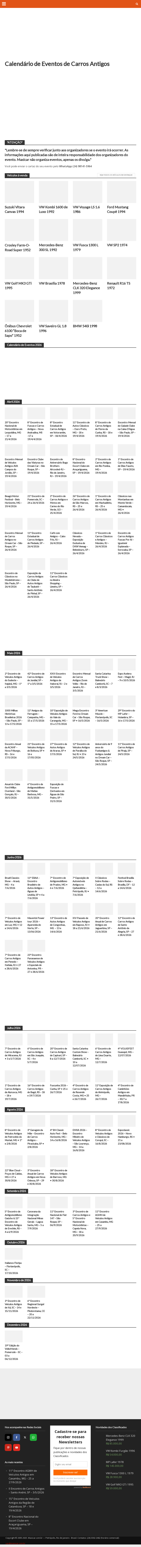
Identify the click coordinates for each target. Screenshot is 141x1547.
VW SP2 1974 (117, 245)
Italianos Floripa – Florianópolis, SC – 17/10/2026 (13, 1268)
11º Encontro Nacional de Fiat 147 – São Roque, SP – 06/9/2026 (58, 1219)
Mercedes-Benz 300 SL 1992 (51, 247)
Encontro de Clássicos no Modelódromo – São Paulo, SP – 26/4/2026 (13, 580)
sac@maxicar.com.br (15, 1544)
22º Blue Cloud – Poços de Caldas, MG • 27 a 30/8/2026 (13, 1175)
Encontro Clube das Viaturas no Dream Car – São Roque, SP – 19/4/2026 (36, 466)
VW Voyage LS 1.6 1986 (86, 209)
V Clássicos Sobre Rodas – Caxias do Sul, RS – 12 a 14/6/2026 (103, 885)
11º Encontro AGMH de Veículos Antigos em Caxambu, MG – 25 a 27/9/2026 (104, 1220)
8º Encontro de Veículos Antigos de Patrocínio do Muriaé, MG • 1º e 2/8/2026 (13, 1137)
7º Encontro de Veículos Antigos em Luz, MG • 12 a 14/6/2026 (13, 923)
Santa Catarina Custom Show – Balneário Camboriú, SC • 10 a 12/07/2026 (81, 1057)
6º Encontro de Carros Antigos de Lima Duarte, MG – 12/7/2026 (103, 1056)
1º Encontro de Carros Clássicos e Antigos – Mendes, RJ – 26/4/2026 (104, 540)
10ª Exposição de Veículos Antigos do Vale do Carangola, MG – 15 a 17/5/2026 (59, 717)
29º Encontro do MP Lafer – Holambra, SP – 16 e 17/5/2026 (126, 715)
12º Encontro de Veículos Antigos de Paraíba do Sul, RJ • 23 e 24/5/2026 (81, 751)
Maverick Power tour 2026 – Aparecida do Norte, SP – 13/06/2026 (35, 925)
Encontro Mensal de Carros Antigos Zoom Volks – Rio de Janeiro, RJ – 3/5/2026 (81, 682)
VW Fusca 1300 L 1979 (85, 247)
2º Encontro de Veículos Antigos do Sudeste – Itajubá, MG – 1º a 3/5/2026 (13, 680)
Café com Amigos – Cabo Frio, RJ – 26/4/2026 (57, 538)
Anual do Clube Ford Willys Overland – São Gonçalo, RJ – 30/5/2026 (13, 791)
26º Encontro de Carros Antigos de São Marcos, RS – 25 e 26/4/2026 (81, 503)
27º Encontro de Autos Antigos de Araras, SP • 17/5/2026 (58, 749)
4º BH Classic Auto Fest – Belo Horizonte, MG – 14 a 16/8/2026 (58, 1135)
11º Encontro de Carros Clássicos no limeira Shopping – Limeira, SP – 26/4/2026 (58, 582)
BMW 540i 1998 (85, 326)
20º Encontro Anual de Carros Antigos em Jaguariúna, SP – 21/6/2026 (103, 925)
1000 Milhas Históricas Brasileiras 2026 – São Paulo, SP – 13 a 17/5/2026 (13, 717)
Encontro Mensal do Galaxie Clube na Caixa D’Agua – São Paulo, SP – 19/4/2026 (127, 429)
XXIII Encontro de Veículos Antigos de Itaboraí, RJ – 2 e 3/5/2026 (58, 680)
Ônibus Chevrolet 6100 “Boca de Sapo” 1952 (18, 331)
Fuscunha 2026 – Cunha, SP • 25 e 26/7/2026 (59, 1089)
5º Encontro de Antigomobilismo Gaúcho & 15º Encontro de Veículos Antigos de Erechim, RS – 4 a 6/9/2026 (13, 1222)
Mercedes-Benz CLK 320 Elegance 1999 (86, 288)
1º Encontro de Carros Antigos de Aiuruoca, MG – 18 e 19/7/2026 (13, 1092)
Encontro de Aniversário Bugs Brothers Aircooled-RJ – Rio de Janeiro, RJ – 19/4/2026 (59, 468)
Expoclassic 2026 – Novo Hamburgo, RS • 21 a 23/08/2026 (126, 1137)
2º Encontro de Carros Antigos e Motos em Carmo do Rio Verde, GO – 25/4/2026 (59, 505)
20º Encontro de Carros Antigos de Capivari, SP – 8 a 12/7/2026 (58, 1054)
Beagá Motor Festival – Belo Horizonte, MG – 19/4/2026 (13, 501)
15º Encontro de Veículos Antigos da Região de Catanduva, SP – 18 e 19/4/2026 (24, 1505)
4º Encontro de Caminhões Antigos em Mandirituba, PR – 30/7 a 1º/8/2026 (126, 1094)
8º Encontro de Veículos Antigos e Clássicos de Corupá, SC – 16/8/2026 (103, 1137)
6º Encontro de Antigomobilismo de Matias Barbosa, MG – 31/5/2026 (36, 791)
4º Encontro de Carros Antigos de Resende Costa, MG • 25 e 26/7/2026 (81, 1092)
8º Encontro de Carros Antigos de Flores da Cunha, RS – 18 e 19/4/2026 (103, 429)
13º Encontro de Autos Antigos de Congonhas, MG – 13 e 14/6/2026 (58, 925)
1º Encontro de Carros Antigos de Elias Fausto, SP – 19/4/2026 (126, 464)
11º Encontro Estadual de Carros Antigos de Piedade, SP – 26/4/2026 (35, 540)
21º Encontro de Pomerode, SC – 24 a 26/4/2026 (35, 499)
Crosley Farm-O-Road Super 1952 (18, 247)
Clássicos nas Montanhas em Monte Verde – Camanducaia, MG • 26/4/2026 (125, 505)
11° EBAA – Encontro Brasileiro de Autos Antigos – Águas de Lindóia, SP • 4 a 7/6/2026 (35, 888)
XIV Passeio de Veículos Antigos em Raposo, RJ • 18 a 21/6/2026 (81, 923)
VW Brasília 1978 (52, 283)
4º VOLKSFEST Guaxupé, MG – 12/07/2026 (126, 1052)
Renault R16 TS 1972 (118, 285)
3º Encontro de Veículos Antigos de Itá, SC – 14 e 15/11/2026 (13, 1306)
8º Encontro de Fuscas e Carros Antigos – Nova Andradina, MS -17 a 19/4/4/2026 (35, 431)
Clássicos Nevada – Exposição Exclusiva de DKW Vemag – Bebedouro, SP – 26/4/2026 (81, 543)
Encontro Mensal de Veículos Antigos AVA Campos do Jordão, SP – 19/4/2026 (14, 468)
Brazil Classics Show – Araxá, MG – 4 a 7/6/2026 (12, 883)
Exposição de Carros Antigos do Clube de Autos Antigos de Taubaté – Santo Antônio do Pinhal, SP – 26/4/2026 (35, 585)
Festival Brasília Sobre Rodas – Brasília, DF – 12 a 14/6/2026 (126, 883)
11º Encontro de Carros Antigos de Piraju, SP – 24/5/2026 (126, 749)
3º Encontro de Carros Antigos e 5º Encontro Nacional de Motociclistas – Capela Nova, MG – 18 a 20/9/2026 (81, 1224)
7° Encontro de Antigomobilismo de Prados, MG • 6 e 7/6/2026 (58, 883)
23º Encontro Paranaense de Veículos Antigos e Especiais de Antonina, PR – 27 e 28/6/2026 (36, 964)
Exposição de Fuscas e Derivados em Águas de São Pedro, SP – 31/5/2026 (57, 793)
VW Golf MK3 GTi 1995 (18, 285)
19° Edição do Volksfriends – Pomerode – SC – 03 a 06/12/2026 (13, 1353)
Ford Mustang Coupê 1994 (117, 209)
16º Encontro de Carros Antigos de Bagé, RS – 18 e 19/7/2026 (36, 1090)
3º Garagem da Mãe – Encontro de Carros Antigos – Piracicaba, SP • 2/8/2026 (35, 1139)
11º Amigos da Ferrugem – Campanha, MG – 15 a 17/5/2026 (36, 715)
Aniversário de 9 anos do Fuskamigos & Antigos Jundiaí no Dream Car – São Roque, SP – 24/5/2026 (103, 754)
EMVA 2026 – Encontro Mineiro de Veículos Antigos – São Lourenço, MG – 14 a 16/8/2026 (81, 1140)
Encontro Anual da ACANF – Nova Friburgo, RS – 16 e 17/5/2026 (13, 751)
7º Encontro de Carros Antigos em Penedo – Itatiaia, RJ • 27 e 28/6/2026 (13, 962)
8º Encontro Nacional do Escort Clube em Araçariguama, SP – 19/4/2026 (81, 466)
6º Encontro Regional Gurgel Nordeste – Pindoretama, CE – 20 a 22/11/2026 (36, 1310)
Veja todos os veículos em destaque (116, 175)
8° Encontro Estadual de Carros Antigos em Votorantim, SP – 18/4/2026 (58, 429)
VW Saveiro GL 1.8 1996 (53, 328)
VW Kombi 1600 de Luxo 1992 (53, 209)
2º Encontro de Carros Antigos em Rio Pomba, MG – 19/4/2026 (103, 466)
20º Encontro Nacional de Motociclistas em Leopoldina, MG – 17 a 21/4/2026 (13, 431)
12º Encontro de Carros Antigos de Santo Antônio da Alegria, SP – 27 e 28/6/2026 (126, 927)
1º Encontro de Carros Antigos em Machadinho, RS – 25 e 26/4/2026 (103, 503)
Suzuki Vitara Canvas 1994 (15, 209)
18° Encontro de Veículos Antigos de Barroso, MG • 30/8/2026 (58, 1175)
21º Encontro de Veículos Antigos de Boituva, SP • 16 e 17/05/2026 (36, 751)
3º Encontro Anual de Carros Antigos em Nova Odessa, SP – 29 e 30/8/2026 (36, 1177)
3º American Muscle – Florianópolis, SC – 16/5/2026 (103, 715)
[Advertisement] (70, 36)
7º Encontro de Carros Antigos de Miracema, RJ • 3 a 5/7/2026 (13, 1054)
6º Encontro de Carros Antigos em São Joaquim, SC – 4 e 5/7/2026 (35, 1056)
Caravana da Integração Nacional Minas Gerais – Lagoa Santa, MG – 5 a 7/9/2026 (35, 1220)
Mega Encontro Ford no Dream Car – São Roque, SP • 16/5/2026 (81, 715)
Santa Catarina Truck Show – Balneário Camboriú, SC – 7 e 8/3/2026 (104, 680)
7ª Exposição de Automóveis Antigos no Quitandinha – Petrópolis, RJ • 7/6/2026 (81, 886)
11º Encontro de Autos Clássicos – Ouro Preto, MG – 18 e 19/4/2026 (81, 429)
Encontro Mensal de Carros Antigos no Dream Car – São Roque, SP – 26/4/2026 (14, 541)
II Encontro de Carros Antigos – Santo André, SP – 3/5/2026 (26, 1491)
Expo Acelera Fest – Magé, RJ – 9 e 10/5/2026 (126, 677)
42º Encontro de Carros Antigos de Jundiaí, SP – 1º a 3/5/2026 (35, 678)
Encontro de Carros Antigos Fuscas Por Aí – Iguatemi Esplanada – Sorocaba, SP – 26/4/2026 (126, 543)
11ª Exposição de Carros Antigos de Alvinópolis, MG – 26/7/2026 (104, 1092)
